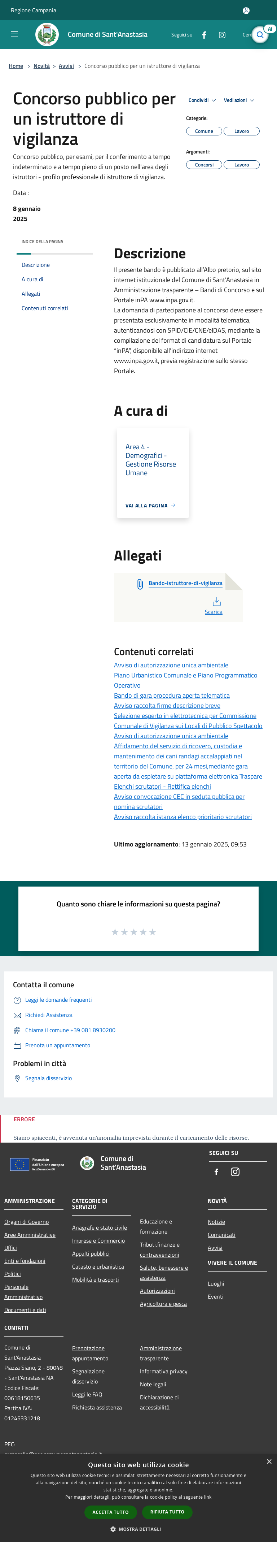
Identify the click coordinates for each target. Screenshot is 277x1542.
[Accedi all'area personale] (246, 11)
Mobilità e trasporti (95, 1279)
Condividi (203, 100)
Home (16, 65)
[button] (138, 1529)
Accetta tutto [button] (111, 1512)
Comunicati (222, 1234)
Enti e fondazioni (24, 1260)
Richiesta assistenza (97, 1407)
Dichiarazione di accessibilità (159, 1402)
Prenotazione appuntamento (90, 1353)
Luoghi (216, 1283)
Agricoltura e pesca (163, 1303)
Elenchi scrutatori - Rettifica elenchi (162, 786)
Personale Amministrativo (23, 1291)
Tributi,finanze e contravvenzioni (160, 1249)
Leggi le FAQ (87, 1394)
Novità (42, 65)
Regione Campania (33, 10)
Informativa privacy (164, 1371)
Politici (12, 1273)
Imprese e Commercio (98, 1240)
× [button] (269, 1462)
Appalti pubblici (91, 1253)
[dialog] (138, 1498)
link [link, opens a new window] (208, 1497)
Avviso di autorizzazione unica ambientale (171, 665)
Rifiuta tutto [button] (167, 1512)
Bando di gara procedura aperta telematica (172, 695)
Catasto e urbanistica (98, 1266)
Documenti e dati (25, 1309)
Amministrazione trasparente (161, 1353)
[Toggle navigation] (14, 34)
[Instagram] (219, 34)
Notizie (216, 1221)
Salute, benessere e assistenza (164, 1272)
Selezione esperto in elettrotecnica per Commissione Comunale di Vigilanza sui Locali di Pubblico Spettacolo (188, 721)
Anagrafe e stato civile (99, 1227)
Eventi (216, 1296)
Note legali (153, 1384)
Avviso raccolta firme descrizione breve (167, 705)
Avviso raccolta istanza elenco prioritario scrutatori (183, 817)
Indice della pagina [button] (42, 241)
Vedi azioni (240, 100)
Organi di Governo (26, 1221)
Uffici (10, 1247)
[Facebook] (201, 34)
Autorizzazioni (157, 1290)
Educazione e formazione (156, 1226)
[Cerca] (262, 34)
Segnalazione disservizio (88, 1376)
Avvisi (66, 65)
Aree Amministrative (30, 1234)
